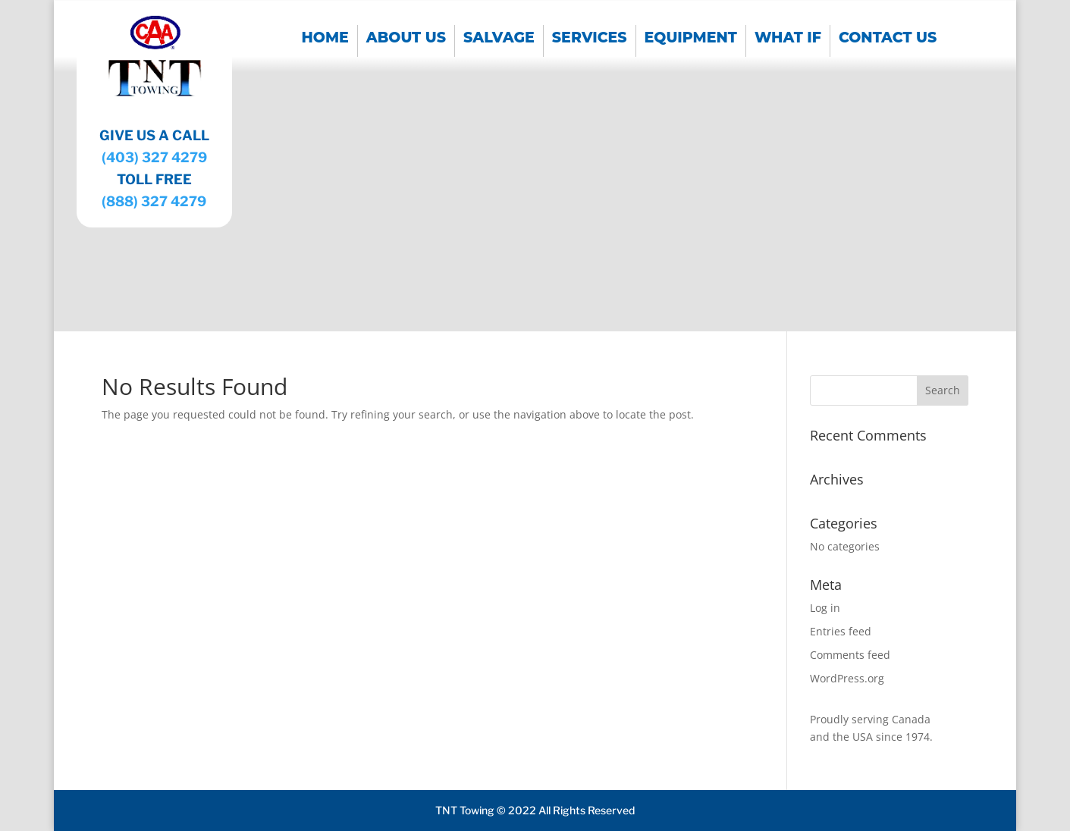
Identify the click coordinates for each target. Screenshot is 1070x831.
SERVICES (589, 39)
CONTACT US (888, 39)
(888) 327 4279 (154, 201)
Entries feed (840, 631)
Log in (825, 608)
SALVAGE (499, 39)
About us (406, 39)
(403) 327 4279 (154, 157)
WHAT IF (788, 39)
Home (325, 39)
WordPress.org (847, 678)
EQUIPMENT (691, 39)
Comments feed (850, 655)
